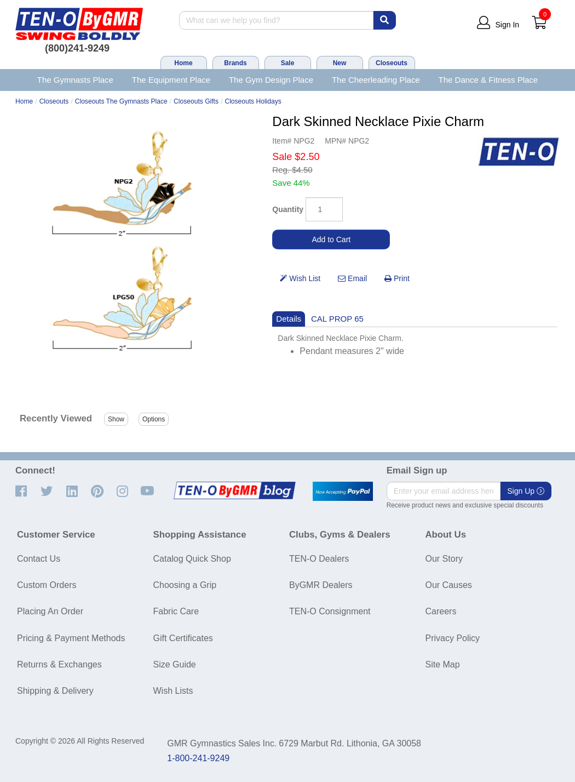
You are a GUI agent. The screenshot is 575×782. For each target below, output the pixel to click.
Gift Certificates (183, 638)
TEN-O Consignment (330, 611)
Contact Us (38, 558)
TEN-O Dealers (319, 558)
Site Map (443, 664)
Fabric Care (176, 611)
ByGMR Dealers (321, 585)
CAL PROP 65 (337, 318)
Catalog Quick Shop (192, 558)
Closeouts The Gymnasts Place (121, 101)
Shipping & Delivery (55, 690)
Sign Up (525, 491)
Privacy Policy (453, 638)
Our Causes (449, 585)
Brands (235, 63)
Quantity (287, 209)
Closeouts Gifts (196, 101)
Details (288, 318)
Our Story (444, 558)
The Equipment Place (171, 79)
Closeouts (391, 63)
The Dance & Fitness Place (488, 79)
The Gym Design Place (271, 79)
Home (183, 63)
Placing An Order (50, 611)
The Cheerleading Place (376, 79)
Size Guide (174, 664)
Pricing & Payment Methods (71, 638)
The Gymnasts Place (75, 79)
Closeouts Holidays (253, 101)
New (340, 63)
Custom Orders (46, 585)
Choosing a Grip (185, 585)
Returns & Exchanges (59, 664)
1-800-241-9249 (198, 758)
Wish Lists (173, 690)
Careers (441, 611)
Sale (288, 63)
